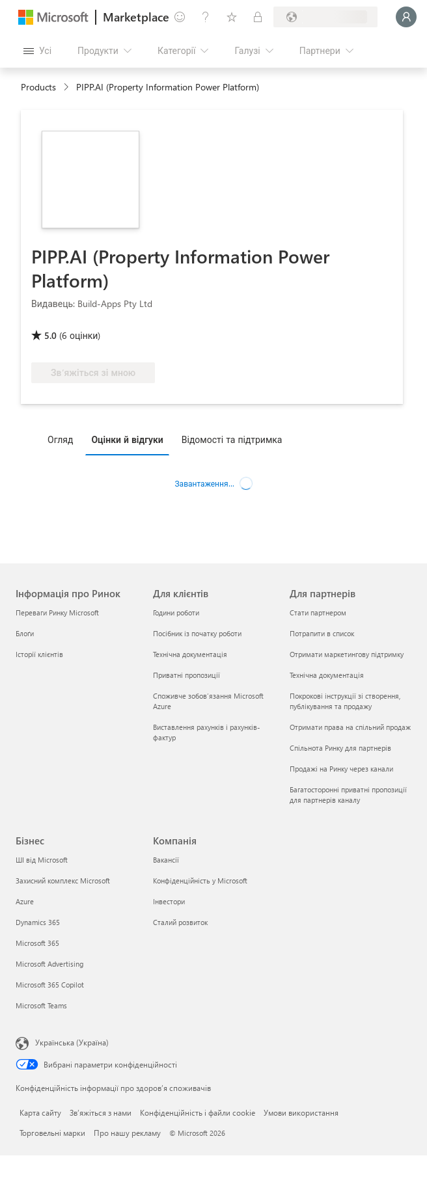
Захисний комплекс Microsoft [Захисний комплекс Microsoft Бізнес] (63, 880)
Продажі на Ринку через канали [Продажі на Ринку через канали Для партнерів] (341, 768)
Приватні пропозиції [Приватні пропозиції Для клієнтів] (186, 675)
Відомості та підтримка (232, 439)
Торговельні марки (52, 1132)
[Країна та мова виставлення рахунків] (325, 17)
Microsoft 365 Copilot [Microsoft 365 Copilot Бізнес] (50, 984)
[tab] (63, 439)
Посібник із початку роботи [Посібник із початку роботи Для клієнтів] (197, 633)
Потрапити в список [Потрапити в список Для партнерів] (322, 633)
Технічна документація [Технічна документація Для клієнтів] (190, 654)
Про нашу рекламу (127, 1132)
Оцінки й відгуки (127, 439)
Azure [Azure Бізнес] (25, 901)
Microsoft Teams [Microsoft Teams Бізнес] (41, 1005)
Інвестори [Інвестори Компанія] (169, 901)
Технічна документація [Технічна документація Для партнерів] (327, 675)
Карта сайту (40, 1112)
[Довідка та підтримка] (205, 17)
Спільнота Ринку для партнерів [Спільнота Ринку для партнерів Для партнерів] (340, 748)
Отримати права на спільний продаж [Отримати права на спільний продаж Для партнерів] (350, 727)
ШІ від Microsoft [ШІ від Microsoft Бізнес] (42, 860)
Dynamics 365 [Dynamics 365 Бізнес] (38, 922)
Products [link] (38, 87)
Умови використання (301, 1112)
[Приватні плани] (257, 17)
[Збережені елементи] (231, 17)
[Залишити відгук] (179, 17)
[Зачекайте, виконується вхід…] (406, 17)
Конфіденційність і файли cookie (197, 1112)
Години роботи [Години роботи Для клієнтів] (176, 612)
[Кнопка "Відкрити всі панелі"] (37, 51)
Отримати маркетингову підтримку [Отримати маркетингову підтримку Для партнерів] (347, 654)
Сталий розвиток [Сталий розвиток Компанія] (180, 922)
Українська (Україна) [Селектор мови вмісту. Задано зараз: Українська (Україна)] (72, 1042)
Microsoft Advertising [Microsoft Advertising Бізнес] (49, 964)
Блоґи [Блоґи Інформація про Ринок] (25, 633)
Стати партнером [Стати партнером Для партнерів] (318, 612)
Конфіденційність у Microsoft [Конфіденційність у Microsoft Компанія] (200, 880)
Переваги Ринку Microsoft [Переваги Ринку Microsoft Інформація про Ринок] (57, 612)
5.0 (50, 335)
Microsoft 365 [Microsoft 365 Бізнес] (37, 943)
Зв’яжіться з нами (100, 1112)
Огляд (60, 439)
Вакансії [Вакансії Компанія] (166, 860)
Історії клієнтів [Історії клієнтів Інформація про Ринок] (39, 654)
